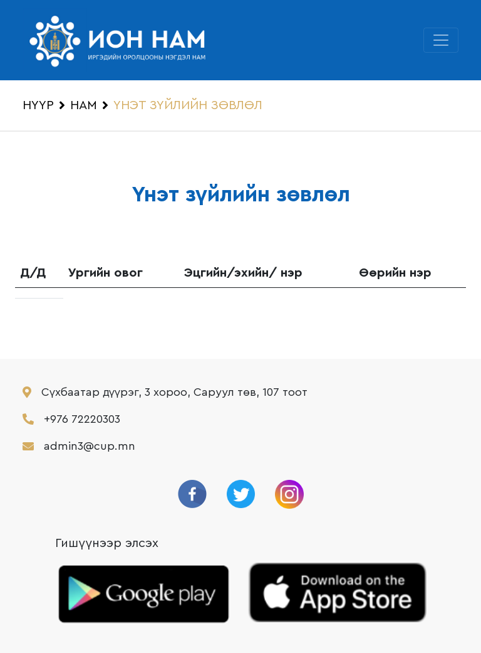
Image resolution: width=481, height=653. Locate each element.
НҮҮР (38, 105)
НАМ (83, 105)
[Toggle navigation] (440, 40)
